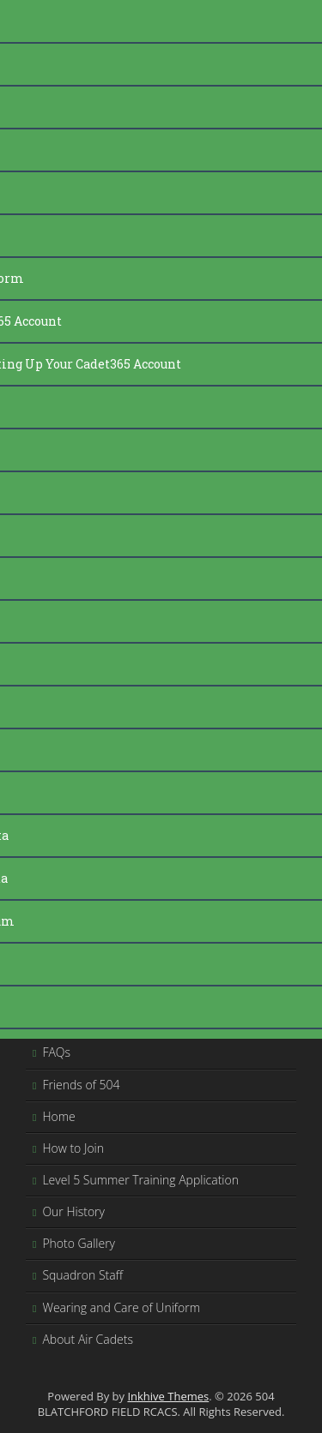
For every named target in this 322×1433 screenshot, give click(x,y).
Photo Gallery (78, 1243)
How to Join (73, 1148)
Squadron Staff (82, 1275)
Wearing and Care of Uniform (121, 1307)
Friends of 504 (80, 1084)
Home (58, 1116)
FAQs (56, 1052)
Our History (73, 1211)
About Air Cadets (87, 1339)
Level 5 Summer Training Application (140, 1180)
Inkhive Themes (168, 1396)
